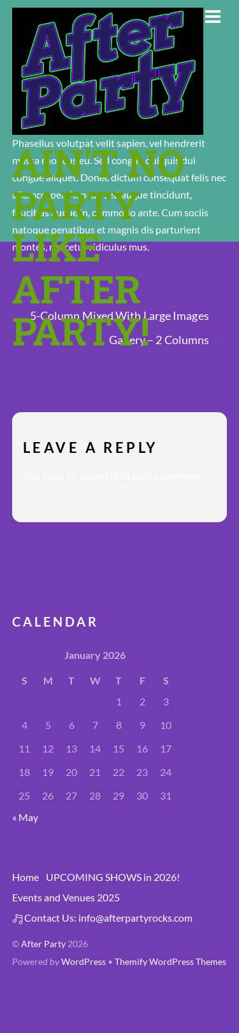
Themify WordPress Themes (170, 962)
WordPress (83, 962)
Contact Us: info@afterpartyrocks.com (102, 918)
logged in (99, 475)
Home (25, 877)
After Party (43, 944)
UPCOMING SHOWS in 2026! (113, 877)
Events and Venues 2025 (66, 897)
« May (25, 817)
